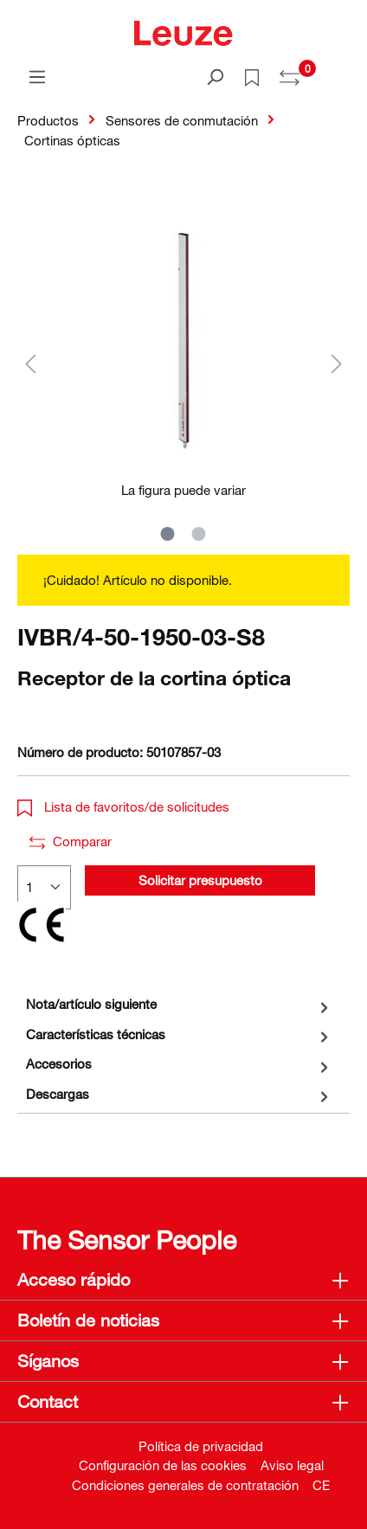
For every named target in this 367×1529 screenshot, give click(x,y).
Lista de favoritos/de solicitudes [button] (123, 806)
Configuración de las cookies (163, 1465)
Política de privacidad (200, 1446)
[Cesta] (339, 71)
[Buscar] (215, 76)
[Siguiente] (337, 363)
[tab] (179, 1004)
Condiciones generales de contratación (185, 1485)
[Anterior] (30, 363)
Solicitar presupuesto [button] (200, 880)
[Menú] (37, 76)
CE (321, 1485)
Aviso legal (292, 1465)
